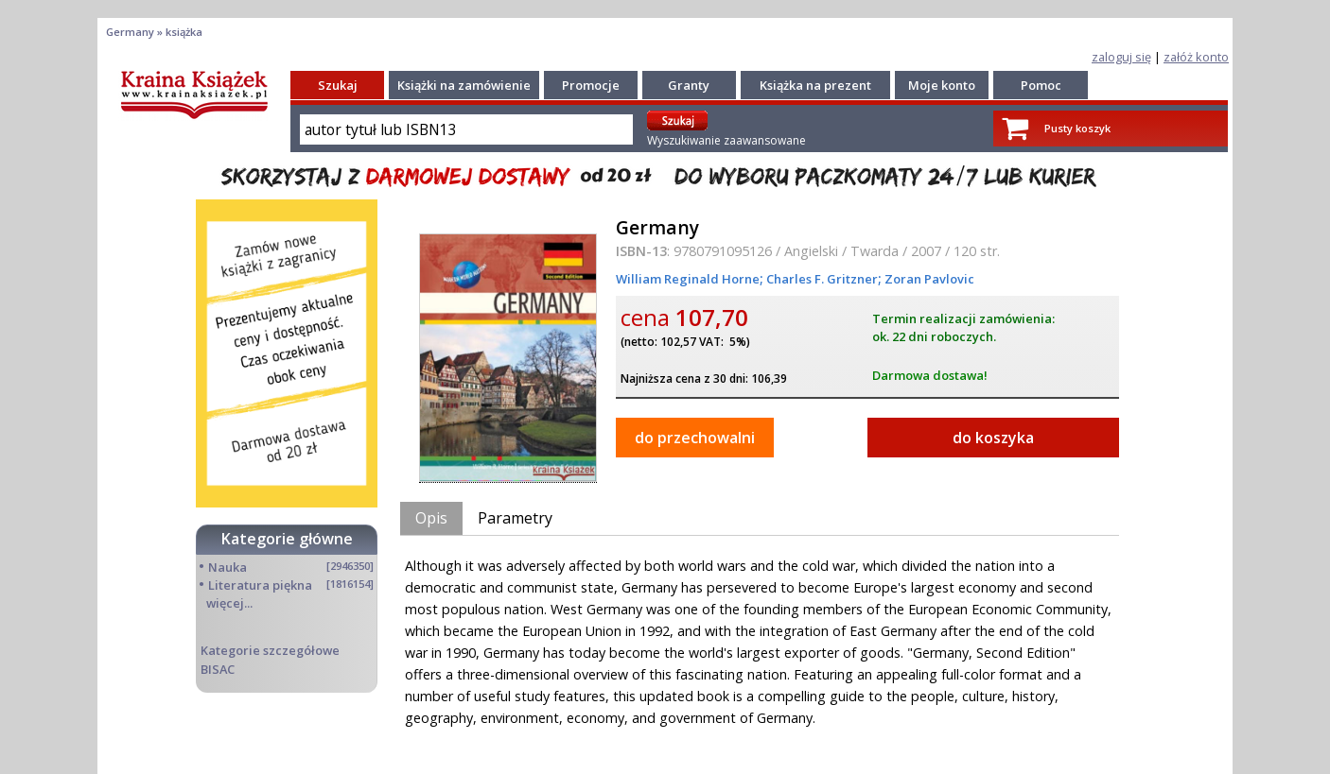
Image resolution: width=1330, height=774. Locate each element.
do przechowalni (695, 437)
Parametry (515, 517)
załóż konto (1196, 56)
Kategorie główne (287, 538)
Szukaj (338, 85)
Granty (688, 85)
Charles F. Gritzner (820, 278)
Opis (431, 517)
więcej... (229, 602)
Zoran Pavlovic (928, 278)
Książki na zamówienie (464, 85)
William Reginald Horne (688, 278)
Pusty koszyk (1077, 128)
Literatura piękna (260, 584)
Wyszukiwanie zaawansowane (726, 140)
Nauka (227, 567)
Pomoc (1041, 85)
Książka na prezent (815, 85)
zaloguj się (1121, 56)
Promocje (591, 85)
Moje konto (941, 85)
